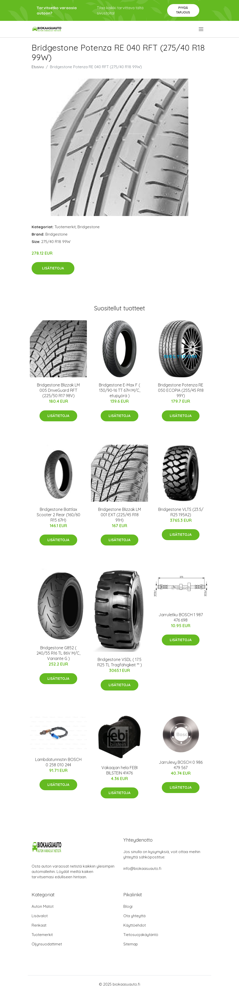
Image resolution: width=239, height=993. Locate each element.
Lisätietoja (53, 268)
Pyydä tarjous (183, 10)
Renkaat (39, 925)
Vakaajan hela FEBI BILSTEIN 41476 (119, 770)
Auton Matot (43, 906)
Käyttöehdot (134, 925)
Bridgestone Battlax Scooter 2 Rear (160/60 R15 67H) (58, 515)
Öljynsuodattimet (47, 944)
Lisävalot (40, 915)
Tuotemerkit (65, 226)
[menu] (201, 29)
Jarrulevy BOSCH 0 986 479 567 (181, 765)
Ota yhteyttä (134, 915)
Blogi (127, 906)
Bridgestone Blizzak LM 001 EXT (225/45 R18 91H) (119, 515)
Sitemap (130, 944)
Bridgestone (88, 226)
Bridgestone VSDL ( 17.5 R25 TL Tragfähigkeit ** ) (119, 662)
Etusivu (38, 66)
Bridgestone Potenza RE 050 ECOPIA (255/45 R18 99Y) (181, 390)
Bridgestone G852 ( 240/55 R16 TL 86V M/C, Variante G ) (58, 653)
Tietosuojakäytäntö (140, 934)
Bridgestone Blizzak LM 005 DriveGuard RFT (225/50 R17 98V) (58, 390)
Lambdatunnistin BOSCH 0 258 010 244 (58, 762)
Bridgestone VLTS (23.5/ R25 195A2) (180, 512)
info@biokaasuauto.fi (142, 868)
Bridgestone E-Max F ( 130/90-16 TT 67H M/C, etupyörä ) (119, 390)
